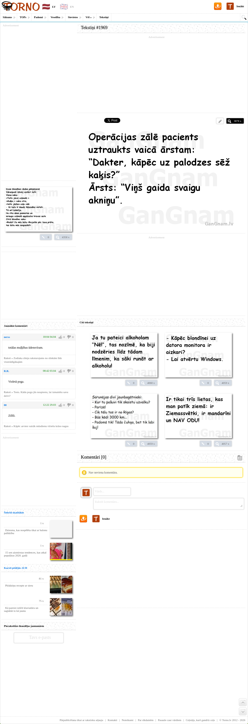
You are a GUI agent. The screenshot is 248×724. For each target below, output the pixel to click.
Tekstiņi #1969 (94, 27)
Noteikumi (127, 720)
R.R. (6, 370)
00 (5, 404)
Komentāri (93, 457)
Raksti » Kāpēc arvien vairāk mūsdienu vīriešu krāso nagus (36, 426)
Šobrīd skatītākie (14, 512)
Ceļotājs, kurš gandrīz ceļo (200, 720)
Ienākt (240, 6)
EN (72, 6)
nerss (7, 336)
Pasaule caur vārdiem (169, 720)
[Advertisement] (161, 567)
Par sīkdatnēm (146, 720)
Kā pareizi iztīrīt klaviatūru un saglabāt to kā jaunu (21, 609)
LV (54, 6)
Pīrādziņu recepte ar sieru (19, 585)
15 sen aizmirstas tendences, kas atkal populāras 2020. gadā (25, 554)
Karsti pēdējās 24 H (15, 567)
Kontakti (112, 720)
